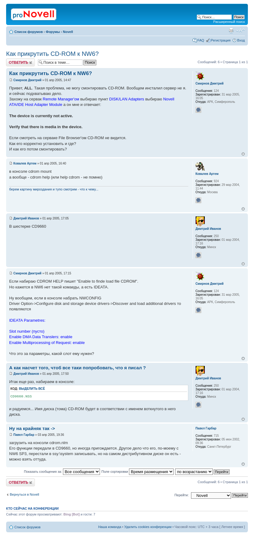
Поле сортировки (137, 471)
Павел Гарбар (24, 434)
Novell (68, 32)
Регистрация (220, 40)
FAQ (200, 40)
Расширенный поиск (229, 22)
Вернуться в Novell (24, 494)
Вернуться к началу (243, 154)
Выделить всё (32, 388)
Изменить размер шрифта (240, 30)
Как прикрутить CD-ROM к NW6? (52, 53)
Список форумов (28, 32)
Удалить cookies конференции (148, 527)
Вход (241, 40)
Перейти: (182, 495)
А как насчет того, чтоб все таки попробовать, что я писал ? (77, 367)
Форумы (53, 32)
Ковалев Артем (24, 163)
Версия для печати (231, 30)
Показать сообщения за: (62, 471)
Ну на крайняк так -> (32, 428)
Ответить (20, 62)
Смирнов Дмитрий (27, 80)
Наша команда (109, 527)
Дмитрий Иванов (26, 218)
